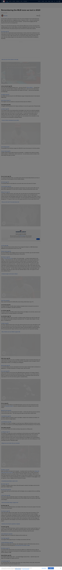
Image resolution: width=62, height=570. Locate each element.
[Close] (60, 568)
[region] (31, 568)
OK (50, 568)
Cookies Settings (44, 568)
